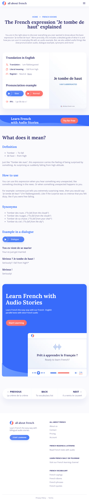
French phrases (56, 482)
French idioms (56, 478)
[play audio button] (9, 93)
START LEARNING (19, 437)
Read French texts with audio (62, 450)
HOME (35, 17)
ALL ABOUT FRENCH (58, 422)
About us (53, 426)
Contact (53, 430)
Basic (29, 74)
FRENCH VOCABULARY (59, 471)
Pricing (53, 433)
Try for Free (69, 120)
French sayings (56, 475)
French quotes (56, 486)
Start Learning (16, 322)
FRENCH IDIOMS (49, 17)
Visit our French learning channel (64, 462)
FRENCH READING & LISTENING (62, 446)
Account (53, 437)
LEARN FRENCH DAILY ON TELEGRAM (64, 458)
